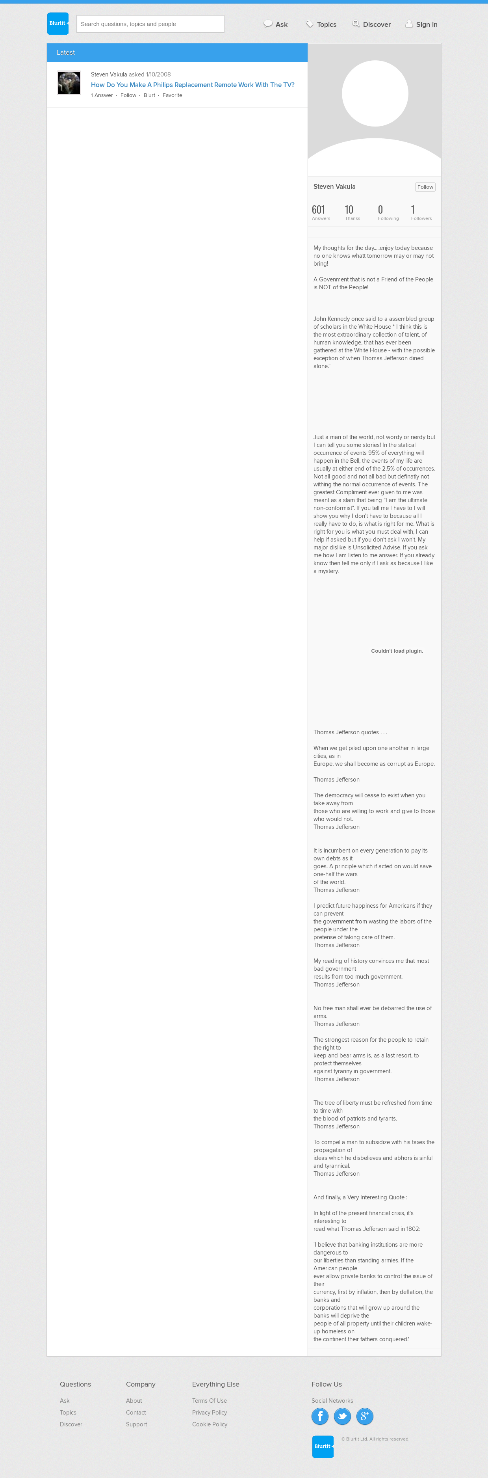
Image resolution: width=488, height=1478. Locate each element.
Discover (371, 24)
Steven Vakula (109, 74)
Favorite (172, 95)
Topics (320, 24)
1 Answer (102, 95)
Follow (128, 95)
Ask (275, 24)
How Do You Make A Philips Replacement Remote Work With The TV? (193, 85)
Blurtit (57, 23)
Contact (136, 1412)
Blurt (149, 95)
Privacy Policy (209, 1412)
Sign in (420, 24)
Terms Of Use (209, 1400)
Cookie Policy (209, 1424)
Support (136, 1424)
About (134, 1400)
